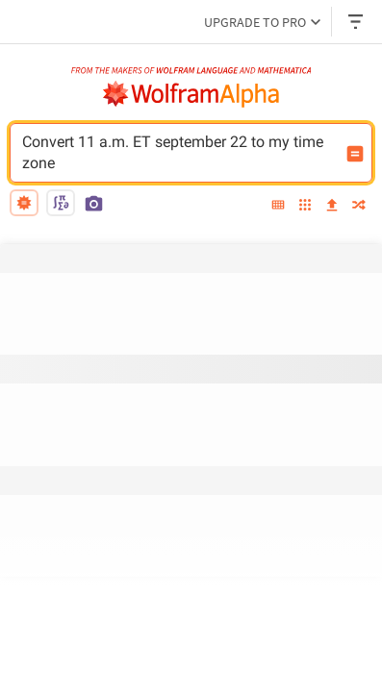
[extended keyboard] (278, 205)
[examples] (305, 206)
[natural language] (24, 202)
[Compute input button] (355, 153)
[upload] (331, 205)
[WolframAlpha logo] (191, 94)
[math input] (60, 202)
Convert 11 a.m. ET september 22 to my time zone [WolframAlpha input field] (178, 153)
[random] (358, 206)
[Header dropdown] (357, 21)
